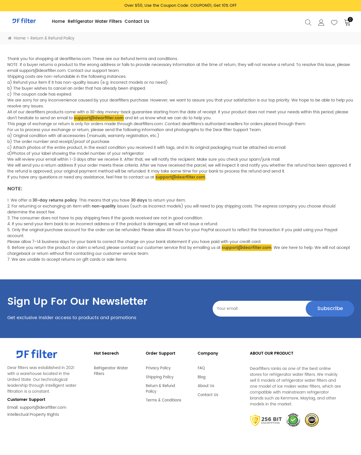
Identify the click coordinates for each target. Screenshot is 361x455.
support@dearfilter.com (43, 407)
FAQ (201, 366)
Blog (202, 375)
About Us (206, 384)
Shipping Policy (159, 375)
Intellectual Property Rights (33, 414)
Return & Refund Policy (160, 386)
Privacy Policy (158, 366)
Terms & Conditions (163, 398)
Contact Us (137, 21)
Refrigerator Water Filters (95, 21)
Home (58, 21)
